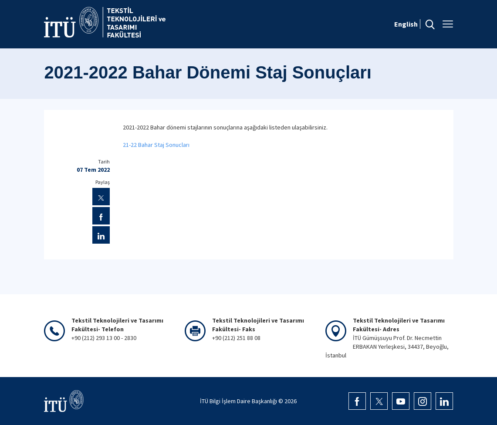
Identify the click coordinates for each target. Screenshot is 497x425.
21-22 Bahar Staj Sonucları (156, 145)
